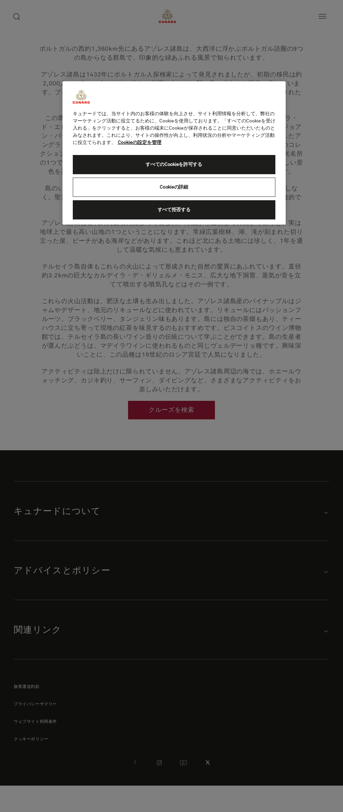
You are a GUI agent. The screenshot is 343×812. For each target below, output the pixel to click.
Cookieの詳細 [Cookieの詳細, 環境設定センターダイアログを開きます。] (174, 187)
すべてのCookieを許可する (174, 164)
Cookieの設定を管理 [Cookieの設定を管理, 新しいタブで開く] (139, 142)
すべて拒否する (174, 209)
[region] (174, 153)
